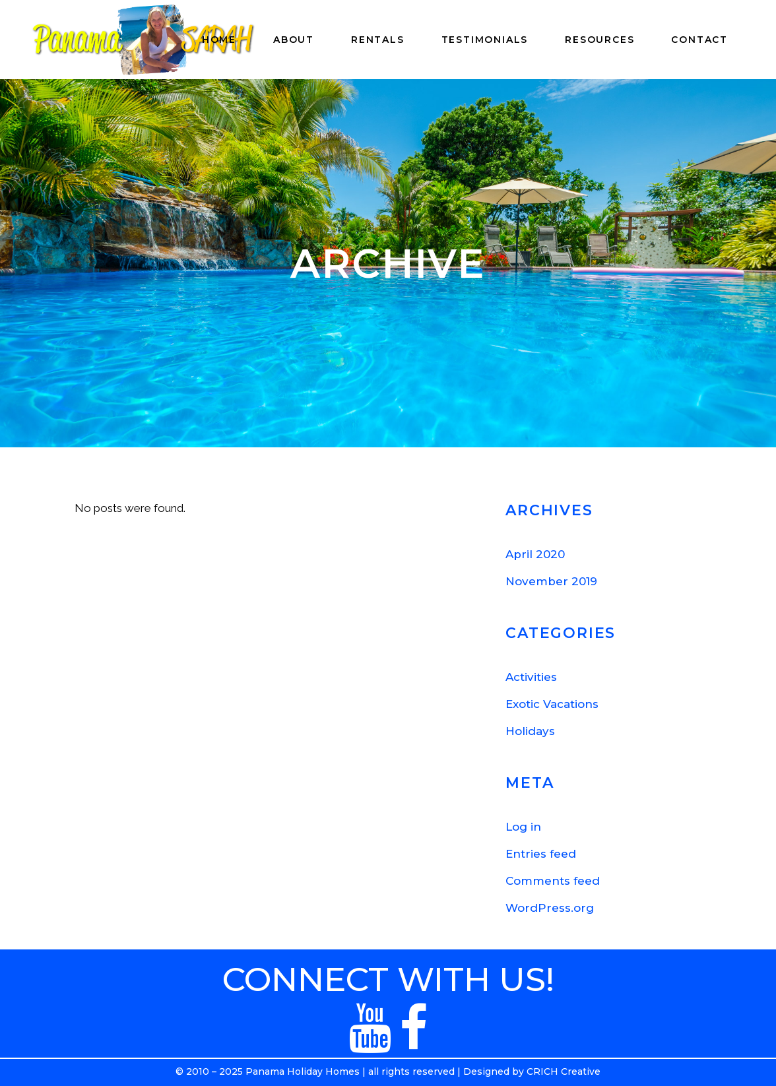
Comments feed (552, 880)
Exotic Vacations (551, 704)
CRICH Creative (563, 1071)
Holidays (530, 731)
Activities (531, 677)
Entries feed (540, 853)
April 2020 (535, 554)
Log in (523, 826)
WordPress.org (549, 907)
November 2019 (551, 581)
